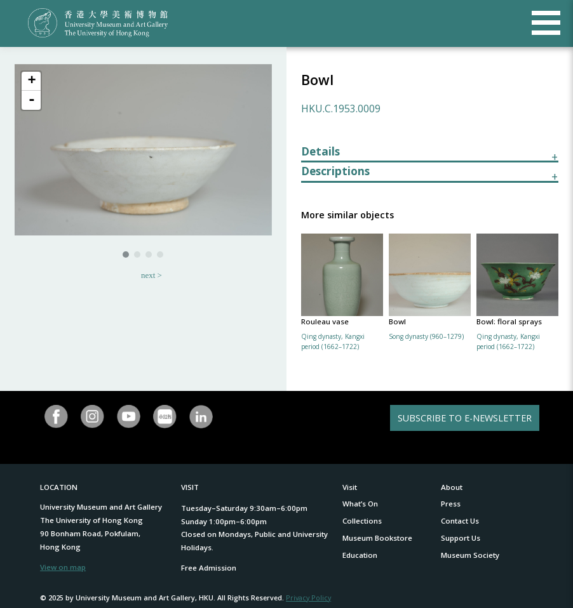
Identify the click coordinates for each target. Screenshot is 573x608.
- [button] (31, 100)
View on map (63, 567)
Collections (362, 520)
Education (359, 555)
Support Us (460, 538)
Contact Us (460, 520)
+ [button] (31, 81)
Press (451, 503)
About (451, 487)
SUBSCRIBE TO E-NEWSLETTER (465, 418)
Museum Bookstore (377, 538)
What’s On (360, 503)
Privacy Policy (308, 597)
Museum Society (470, 555)
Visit (349, 487)
